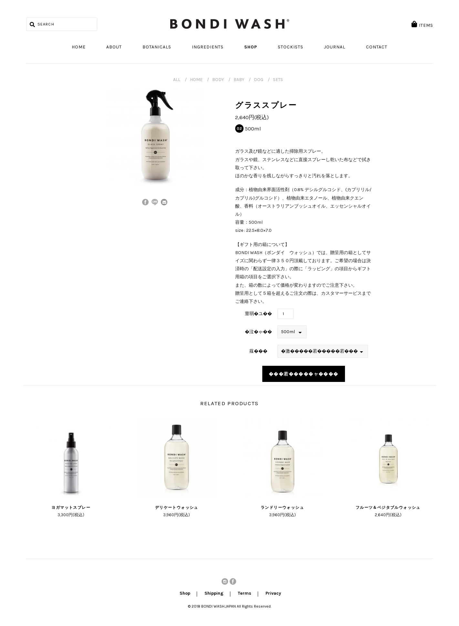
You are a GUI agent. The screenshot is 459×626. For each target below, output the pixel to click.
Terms (244, 593)
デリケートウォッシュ (176, 507)
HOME (196, 79)
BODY (218, 79)
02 (239, 128)
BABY (239, 79)
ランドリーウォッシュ (282, 507)
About (114, 47)
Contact (376, 47)
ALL (176, 79)
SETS (278, 79)
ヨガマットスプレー (70, 507)
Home (79, 47)
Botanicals (156, 47)
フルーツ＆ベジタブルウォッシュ (388, 507)
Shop (250, 47)
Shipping (214, 593)
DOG (258, 79)
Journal (334, 47)
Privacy (273, 593)
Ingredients (208, 47)
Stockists (290, 47)
